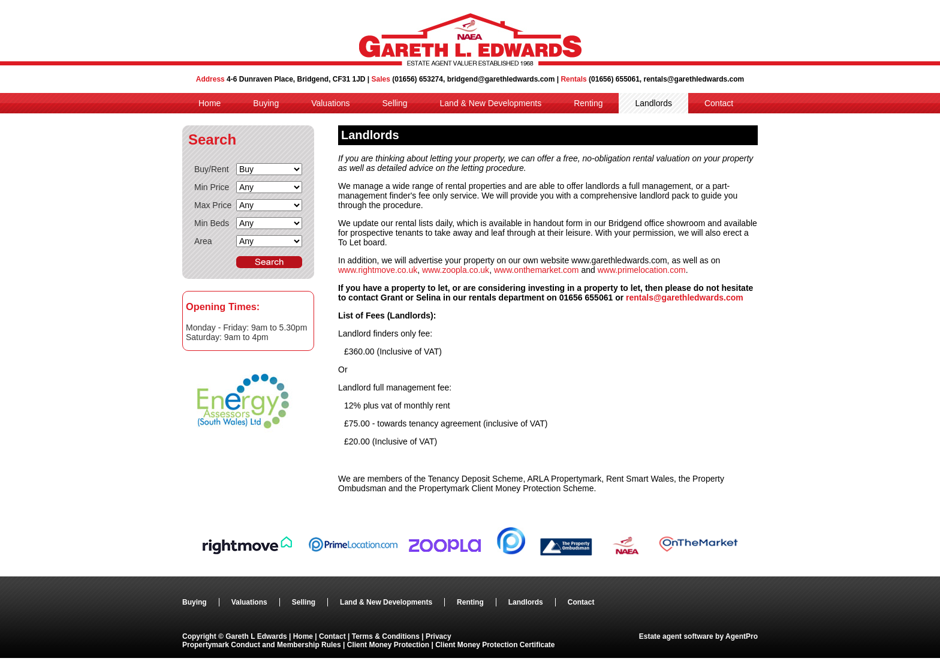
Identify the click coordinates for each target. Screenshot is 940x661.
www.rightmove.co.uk (377, 270)
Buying (266, 103)
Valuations (330, 103)
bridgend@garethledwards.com (501, 79)
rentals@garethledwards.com (694, 79)
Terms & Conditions (386, 636)
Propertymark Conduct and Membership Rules (262, 645)
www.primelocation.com (642, 270)
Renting (588, 103)
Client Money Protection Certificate (495, 645)
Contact (718, 103)
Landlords (653, 103)
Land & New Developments (491, 103)
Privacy (438, 636)
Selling (395, 103)
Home (209, 103)
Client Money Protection (388, 645)
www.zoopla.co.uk (455, 270)
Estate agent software (676, 636)
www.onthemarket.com (536, 270)
